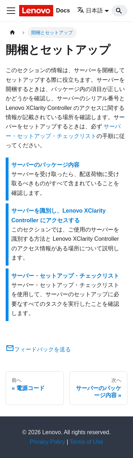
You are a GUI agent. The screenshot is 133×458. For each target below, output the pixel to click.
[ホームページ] (12, 32)
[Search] (119, 10)
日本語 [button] (90, 10)
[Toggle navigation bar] (11, 10)
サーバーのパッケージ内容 (45, 165)
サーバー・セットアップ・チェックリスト (65, 276)
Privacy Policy (47, 442)
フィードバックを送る (38, 349)
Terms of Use (86, 442)
